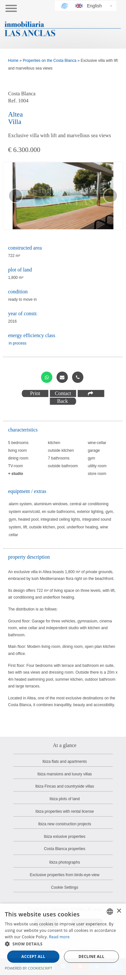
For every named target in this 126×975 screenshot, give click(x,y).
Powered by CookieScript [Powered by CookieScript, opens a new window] (28, 968)
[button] (63, 944)
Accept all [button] (33, 956)
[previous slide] (15, 195)
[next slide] (110, 195)
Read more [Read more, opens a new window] (59, 937)
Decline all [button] (91, 956)
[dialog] (63, 939)
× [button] (118, 911)
